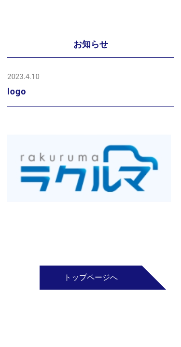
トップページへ (91, 277)
